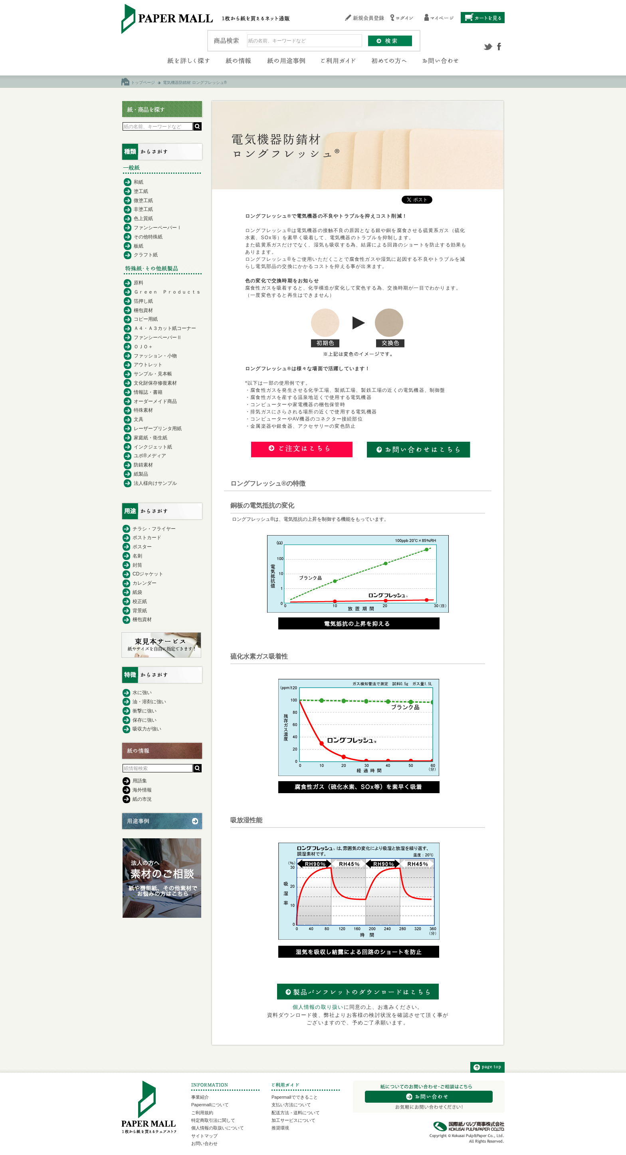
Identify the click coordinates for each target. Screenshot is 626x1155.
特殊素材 (143, 410)
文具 (138, 419)
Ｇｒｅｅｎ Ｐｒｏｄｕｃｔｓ (167, 292)
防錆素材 (143, 465)
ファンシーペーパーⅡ (158, 337)
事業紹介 (200, 1097)
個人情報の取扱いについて (217, 1127)
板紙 (138, 246)
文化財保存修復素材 (155, 383)
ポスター (142, 547)
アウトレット (148, 364)
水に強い (142, 692)
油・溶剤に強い (149, 702)
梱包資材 (143, 310)
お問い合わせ (204, 1143)
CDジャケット (148, 574)
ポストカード (147, 537)
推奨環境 (280, 1127)
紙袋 (137, 592)
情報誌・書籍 (148, 392)
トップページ (143, 82)
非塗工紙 (143, 209)
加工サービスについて (293, 1120)
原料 (138, 283)
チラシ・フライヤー (154, 529)
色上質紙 (143, 218)
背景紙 (140, 610)
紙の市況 (142, 799)
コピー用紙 (146, 319)
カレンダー (144, 583)
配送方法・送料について (295, 1112)
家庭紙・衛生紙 (150, 438)
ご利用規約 (202, 1112)
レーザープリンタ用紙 (158, 428)
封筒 (137, 565)
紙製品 (141, 474)
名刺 (137, 556)
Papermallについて (210, 1104)
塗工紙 (141, 191)
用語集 (140, 781)
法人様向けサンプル (155, 483)
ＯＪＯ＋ (143, 346)
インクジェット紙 (153, 447)
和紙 (138, 182)
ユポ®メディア (150, 455)
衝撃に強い (144, 711)
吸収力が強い (147, 729)
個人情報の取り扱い (318, 1007)
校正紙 (140, 601)
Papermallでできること (294, 1097)
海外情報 (142, 790)
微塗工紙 (143, 200)
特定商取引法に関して (213, 1120)
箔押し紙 (143, 301)
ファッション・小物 (155, 356)
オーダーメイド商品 (155, 401)
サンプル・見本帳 (153, 374)
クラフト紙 (146, 255)
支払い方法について (291, 1104)
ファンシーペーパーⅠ (158, 227)
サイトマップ (204, 1135)
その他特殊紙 (148, 237)
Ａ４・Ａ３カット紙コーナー (165, 328)
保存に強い (144, 720)
